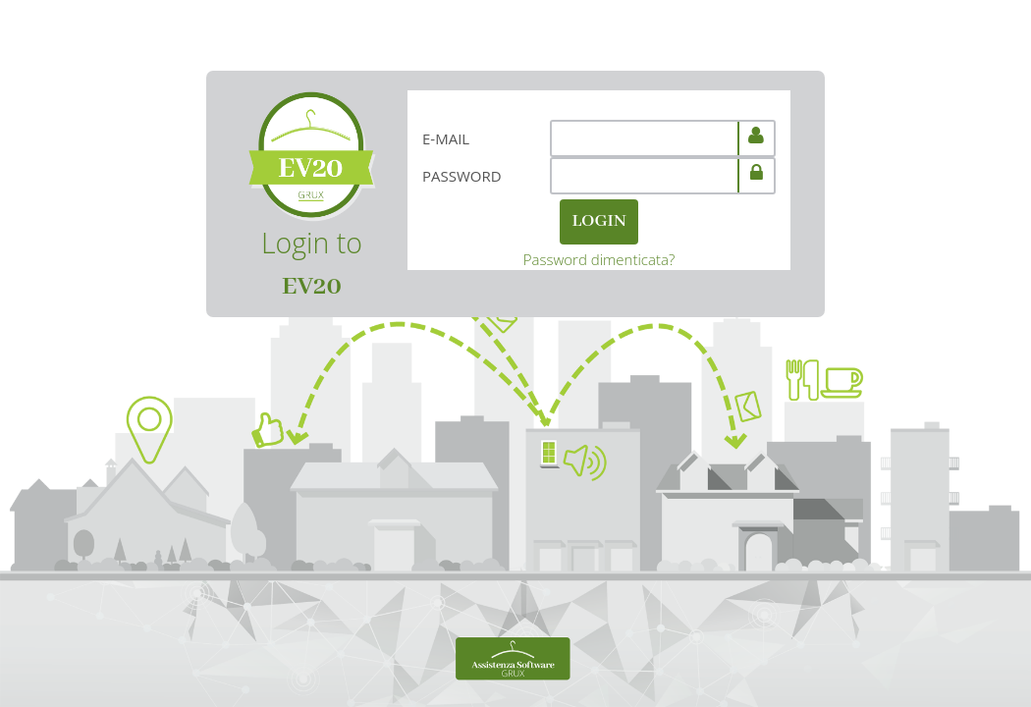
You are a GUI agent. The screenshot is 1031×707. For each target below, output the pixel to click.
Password (462, 176)
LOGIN (598, 221)
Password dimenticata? (599, 259)
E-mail (445, 138)
